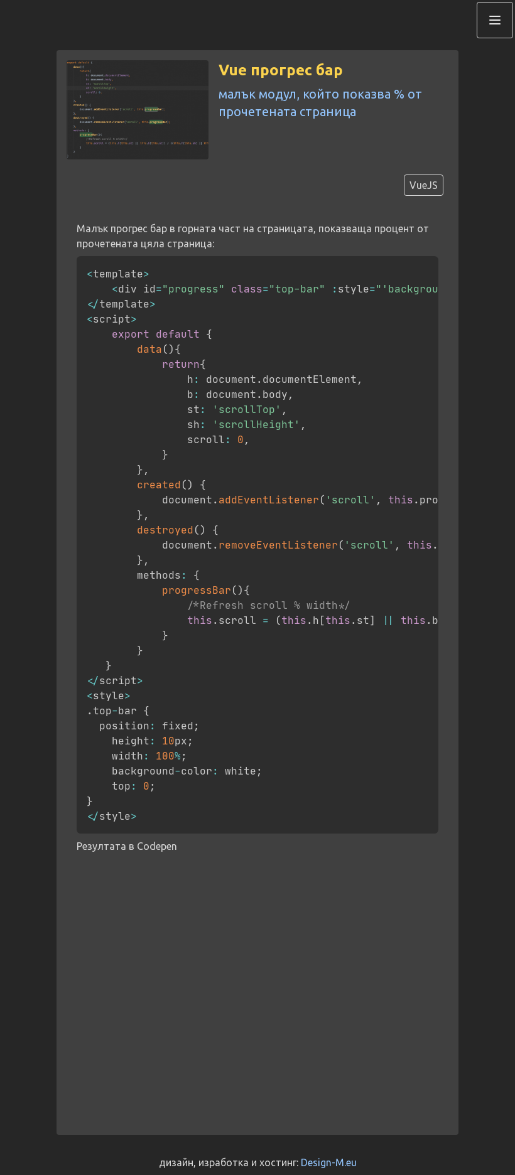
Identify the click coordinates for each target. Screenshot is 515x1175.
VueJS (423, 185)
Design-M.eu (329, 1162)
